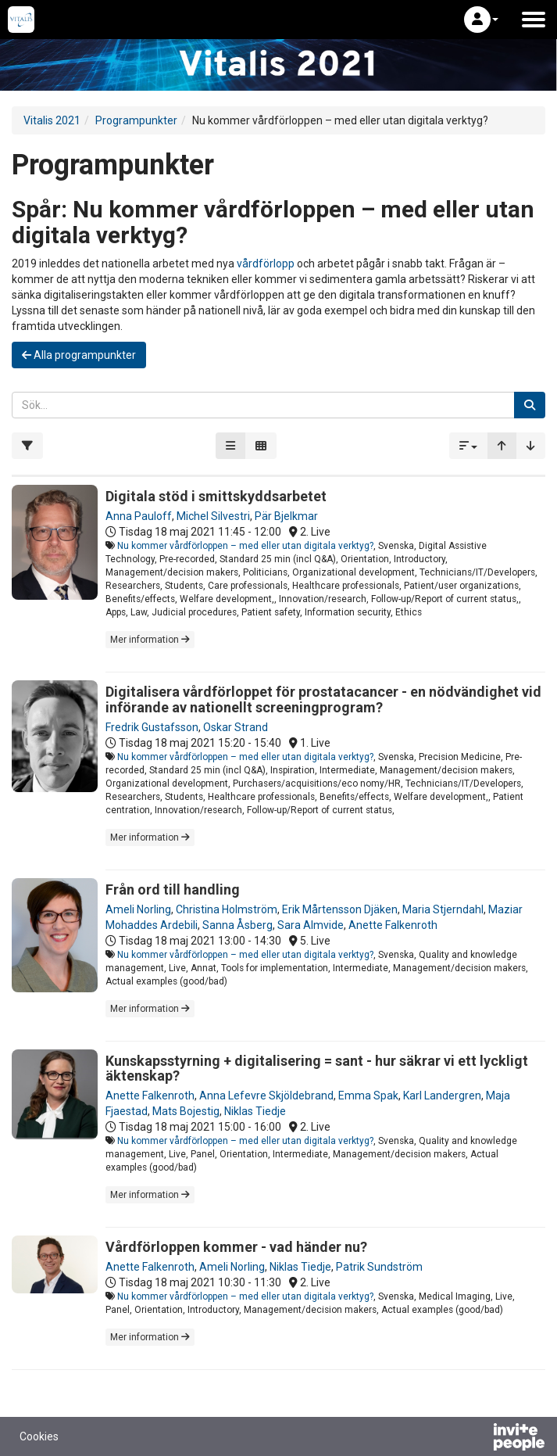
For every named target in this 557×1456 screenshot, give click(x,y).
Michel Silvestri (213, 516)
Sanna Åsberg (237, 925)
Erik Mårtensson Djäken (340, 909)
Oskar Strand (235, 727)
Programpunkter (136, 120)
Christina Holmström (226, 909)
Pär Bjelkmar (286, 516)
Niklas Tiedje (255, 1111)
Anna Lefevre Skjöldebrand (266, 1095)
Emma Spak (368, 1095)
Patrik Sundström (379, 1267)
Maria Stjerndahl (443, 909)
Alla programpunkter (79, 355)
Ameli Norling (138, 909)
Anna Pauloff (138, 516)
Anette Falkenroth (392, 925)
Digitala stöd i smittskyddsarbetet (216, 496)
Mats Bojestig (186, 1111)
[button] (481, 19)
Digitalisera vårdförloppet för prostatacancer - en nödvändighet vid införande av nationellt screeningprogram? (323, 699)
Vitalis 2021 (51, 120)
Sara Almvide (310, 925)
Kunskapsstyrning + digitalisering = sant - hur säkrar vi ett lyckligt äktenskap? (316, 1069)
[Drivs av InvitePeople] (478, 1438)
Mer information (150, 639)
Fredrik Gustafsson (151, 727)
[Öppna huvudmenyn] (533, 19)
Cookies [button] (39, 1436)
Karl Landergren (442, 1095)
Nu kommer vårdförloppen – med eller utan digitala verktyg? (245, 545)
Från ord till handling (172, 889)
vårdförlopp (266, 263)
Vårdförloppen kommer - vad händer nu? (236, 1247)
